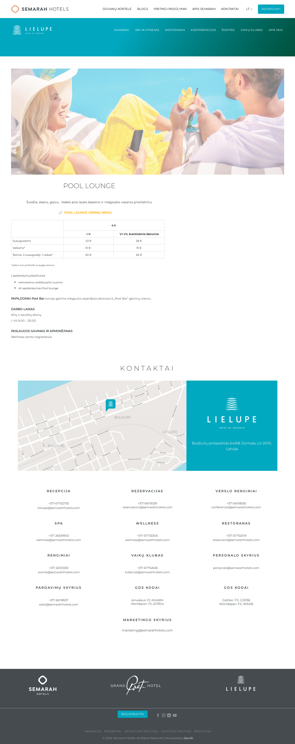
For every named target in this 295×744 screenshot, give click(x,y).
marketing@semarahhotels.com (147, 630)
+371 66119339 (147, 503)
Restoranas (175, 30)
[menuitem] (249, 9)
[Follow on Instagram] (163, 716)
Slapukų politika (176, 731)
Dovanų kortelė (117, 9)
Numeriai (121, 30)
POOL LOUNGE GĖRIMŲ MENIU (88, 212)
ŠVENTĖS (228, 30)
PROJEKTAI (113, 731)
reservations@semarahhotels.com (147, 507)
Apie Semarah (204, 9)
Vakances (92, 731)
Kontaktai (230, 9)
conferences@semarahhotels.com (236, 507)
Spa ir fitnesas (147, 30)
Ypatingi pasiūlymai (170, 9)
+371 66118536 (236, 503)
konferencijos (203, 30)
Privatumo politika (141, 731)
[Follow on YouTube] (175, 716)
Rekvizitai (202, 731)
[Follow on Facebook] (158, 716)
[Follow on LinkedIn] (169, 716)
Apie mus (276, 30)
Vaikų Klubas (252, 30)
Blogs (142, 9)
